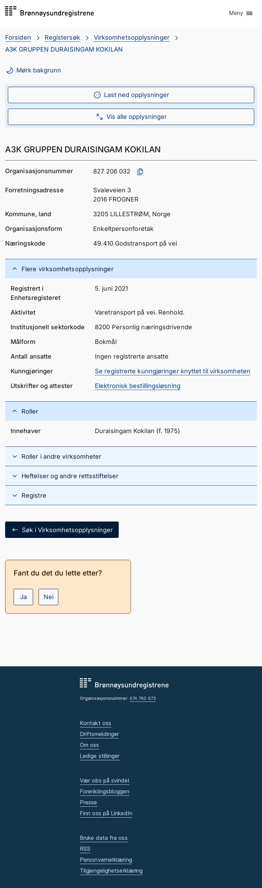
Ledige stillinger (100, 755)
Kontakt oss (95, 723)
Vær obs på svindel (104, 780)
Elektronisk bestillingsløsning (137, 385)
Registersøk (62, 37)
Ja (23, 596)
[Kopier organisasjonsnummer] (140, 172)
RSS (85, 848)
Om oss (89, 744)
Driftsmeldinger (99, 734)
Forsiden (18, 37)
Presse (88, 802)
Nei (49, 596)
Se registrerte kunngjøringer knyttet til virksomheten (172, 371)
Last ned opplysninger (131, 95)
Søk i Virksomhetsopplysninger (62, 530)
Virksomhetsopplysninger (132, 37)
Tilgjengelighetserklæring (111, 870)
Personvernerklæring (106, 859)
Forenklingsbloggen (104, 791)
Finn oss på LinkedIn (106, 813)
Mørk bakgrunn (33, 70)
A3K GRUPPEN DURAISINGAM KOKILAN (64, 49)
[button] (241, 13)
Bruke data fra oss (104, 837)
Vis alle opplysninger (131, 117)
